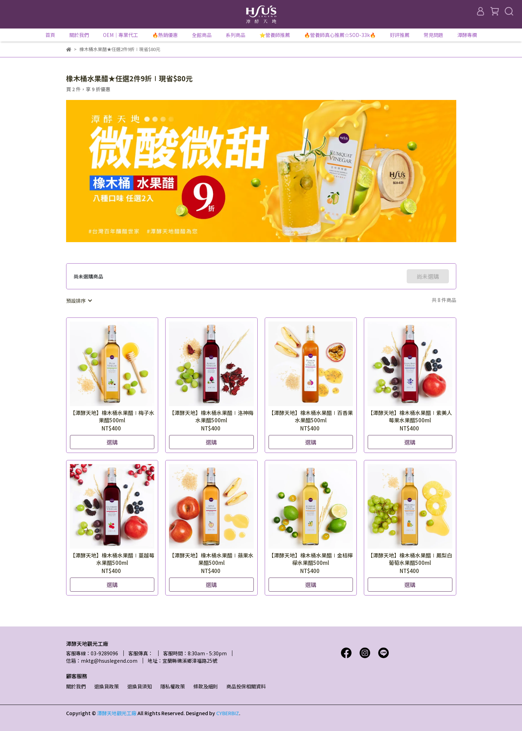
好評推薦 (400, 34)
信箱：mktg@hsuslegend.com (101, 660)
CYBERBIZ (227, 713)
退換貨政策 (106, 686)
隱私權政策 (172, 686)
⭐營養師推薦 (274, 34)
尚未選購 (428, 276)
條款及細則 (205, 686)
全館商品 (202, 34)
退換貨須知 (139, 686)
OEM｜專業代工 (120, 34)
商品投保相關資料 (246, 686)
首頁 (50, 34)
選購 (112, 442)
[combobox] (78, 300)
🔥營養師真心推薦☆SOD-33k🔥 (340, 34)
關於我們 (76, 686)
